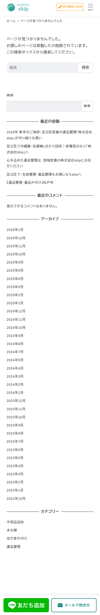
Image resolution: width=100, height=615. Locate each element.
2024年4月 (15, 368)
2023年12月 (16, 401)
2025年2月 (15, 295)
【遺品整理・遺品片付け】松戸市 (30, 182)
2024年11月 (16, 319)
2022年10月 (16, 498)
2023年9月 (15, 425)
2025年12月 (16, 238)
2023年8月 (15, 433)
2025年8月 (15, 270)
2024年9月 (15, 336)
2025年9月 (15, 262)
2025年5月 (15, 287)
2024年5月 (15, 360)
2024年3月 (15, 376)
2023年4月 (15, 466)
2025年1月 (15, 303)
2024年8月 (15, 344)
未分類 (12, 530)
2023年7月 (15, 441)
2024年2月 (15, 384)
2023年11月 (16, 409)
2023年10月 (16, 417)
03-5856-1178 (70, 6)
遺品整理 (14, 547)
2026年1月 (15, 230)
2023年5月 (15, 458)
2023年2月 (15, 482)
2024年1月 (15, 392)
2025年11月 (16, 246)
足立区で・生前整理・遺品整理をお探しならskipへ (44, 174)
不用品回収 (15, 522)
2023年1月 (15, 490)
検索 (85, 67)
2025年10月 (16, 254)
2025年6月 (15, 279)
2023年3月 (15, 474)
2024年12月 (16, 311)
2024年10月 (16, 327)
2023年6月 (15, 450)
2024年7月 (15, 352)
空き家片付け (17, 538)
